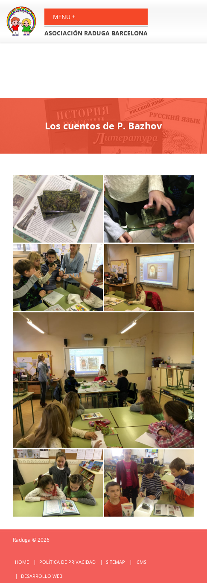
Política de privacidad (67, 562)
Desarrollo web (41, 576)
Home (22, 562)
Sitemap (115, 562)
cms (141, 562)
